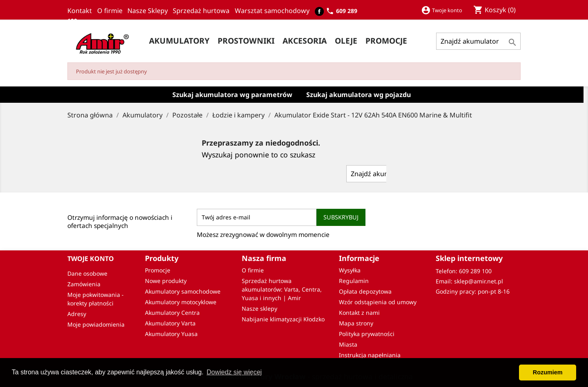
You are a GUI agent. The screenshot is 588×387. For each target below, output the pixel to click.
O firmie (112, 10)
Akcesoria (305, 40)
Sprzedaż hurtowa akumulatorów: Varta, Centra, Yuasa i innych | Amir (282, 289)
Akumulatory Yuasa (171, 334)
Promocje (157, 270)
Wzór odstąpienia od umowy (377, 302)
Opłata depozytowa (365, 291)
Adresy (76, 314)
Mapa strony (356, 323)
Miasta (348, 344)
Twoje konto (90, 258)
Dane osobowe (87, 273)
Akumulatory (179, 40)
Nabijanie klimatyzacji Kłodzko (283, 319)
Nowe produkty (166, 281)
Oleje (346, 40)
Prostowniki (246, 40)
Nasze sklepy (259, 308)
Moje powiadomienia (96, 324)
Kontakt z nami (359, 312)
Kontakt (81, 10)
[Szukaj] (478, 41)
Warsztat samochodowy (274, 10)
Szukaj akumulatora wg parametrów (232, 94)
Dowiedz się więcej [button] (234, 372)
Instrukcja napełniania (370, 355)
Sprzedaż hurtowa (203, 10)
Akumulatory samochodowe (182, 291)
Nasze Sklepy (150, 10)
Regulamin (354, 281)
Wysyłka (350, 270)
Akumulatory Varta (170, 323)
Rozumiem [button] (548, 372)
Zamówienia (83, 284)
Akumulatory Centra (172, 312)
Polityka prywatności (366, 334)
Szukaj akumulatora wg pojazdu (358, 94)
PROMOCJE (386, 40)
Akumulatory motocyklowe (180, 302)
